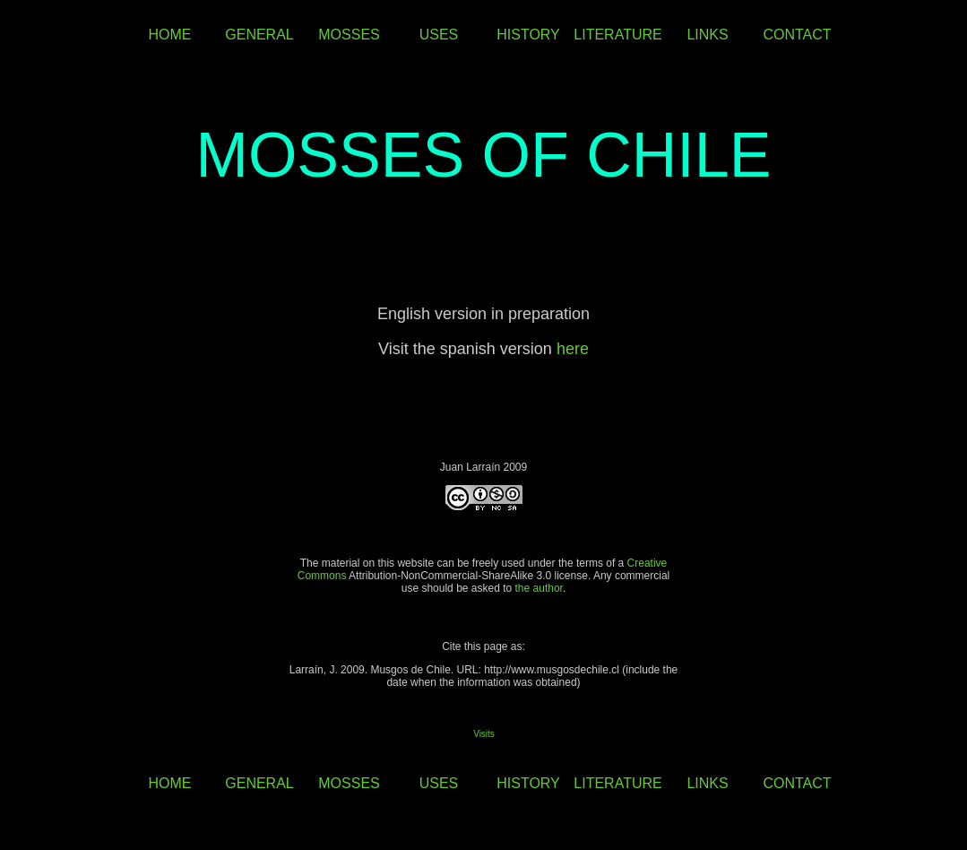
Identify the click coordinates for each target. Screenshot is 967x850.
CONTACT (797, 34)
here (573, 349)
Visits (484, 734)
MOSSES (348, 34)
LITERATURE (617, 34)
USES (439, 34)
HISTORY (528, 34)
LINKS (707, 34)
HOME (170, 34)
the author (539, 588)
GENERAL (259, 34)
